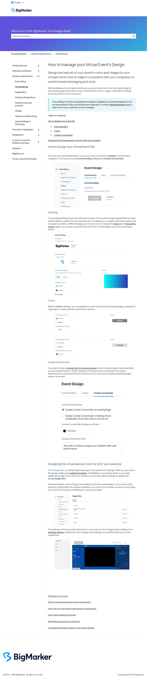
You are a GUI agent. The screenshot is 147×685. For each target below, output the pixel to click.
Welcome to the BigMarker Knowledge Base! (41, 31)
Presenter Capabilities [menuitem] (22, 129)
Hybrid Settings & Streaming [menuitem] (23, 123)
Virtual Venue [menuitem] (21, 86)
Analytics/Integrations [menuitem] (25, 97)
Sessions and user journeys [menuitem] (23, 104)
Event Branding (61, 126)
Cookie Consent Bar (63, 135)
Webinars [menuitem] (16, 148)
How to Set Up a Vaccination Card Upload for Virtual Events (72, 608)
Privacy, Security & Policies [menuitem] (24, 158)
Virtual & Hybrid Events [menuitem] (22, 76)
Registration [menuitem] (20, 92)
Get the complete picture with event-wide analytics (69, 602)
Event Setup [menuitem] (20, 81)
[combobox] (71, 36)
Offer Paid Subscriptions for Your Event (64, 621)
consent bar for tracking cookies (82, 368)
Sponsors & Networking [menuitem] (26, 116)
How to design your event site (61, 121)
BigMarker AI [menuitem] (18, 153)
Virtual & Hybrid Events (41, 53)
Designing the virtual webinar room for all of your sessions (74, 140)
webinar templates (78, 473)
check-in (117, 223)
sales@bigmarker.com (119, 104)
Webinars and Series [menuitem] (21, 70)
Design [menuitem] (18, 110)
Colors (57, 131)
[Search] (133, 36)
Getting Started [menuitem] (19, 65)
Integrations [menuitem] (18, 134)
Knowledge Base (18, 53)
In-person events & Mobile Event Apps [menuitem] (21, 141)
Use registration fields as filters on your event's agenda (71, 628)
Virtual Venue (62, 53)
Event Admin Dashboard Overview (62, 615)
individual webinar (56, 532)
